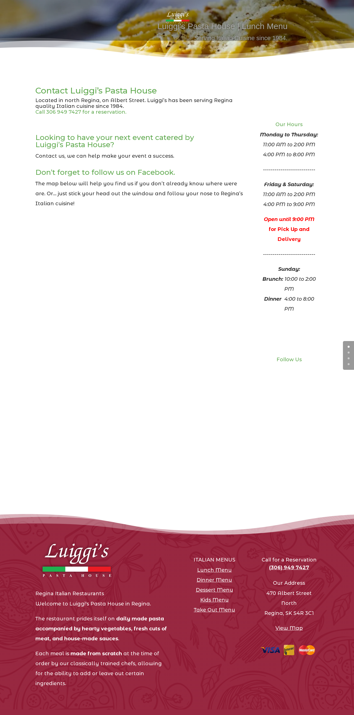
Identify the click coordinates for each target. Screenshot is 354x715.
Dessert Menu (214, 590)
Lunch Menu (214, 570)
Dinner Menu (214, 580)
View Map (289, 628)
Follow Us (289, 360)
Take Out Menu (214, 610)
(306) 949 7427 (289, 568)
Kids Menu (214, 600)
